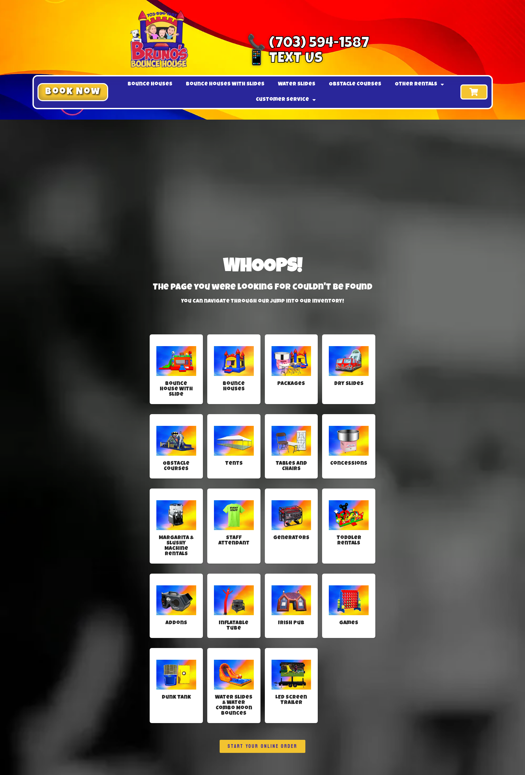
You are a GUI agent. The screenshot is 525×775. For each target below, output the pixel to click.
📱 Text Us (285, 59)
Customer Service (286, 100)
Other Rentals (419, 84)
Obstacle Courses (355, 84)
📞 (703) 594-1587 (308, 44)
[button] (73, 92)
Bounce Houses (150, 84)
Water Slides (296, 84)
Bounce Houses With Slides (225, 84)
